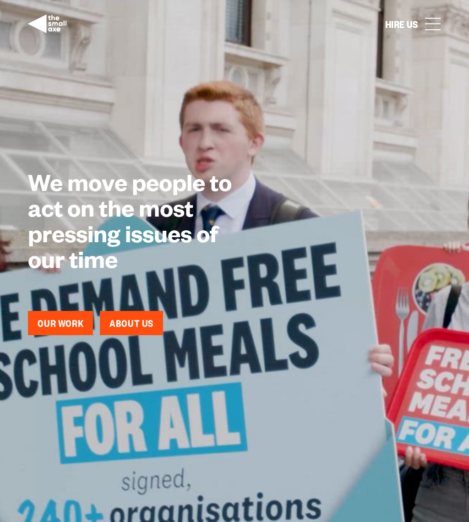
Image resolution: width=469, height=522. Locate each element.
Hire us (401, 24)
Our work (60, 322)
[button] (433, 24)
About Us (131, 322)
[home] (47, 24)
